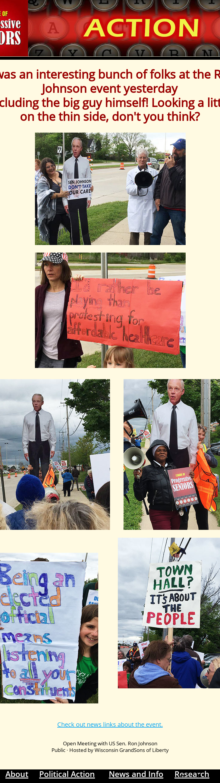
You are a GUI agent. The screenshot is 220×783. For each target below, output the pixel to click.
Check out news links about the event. (110, 724)
